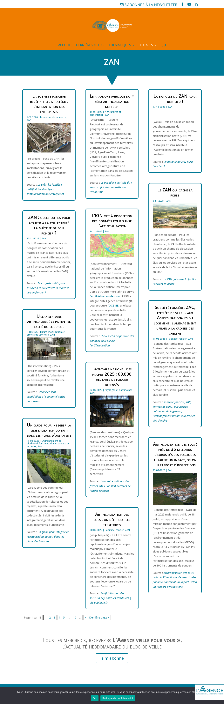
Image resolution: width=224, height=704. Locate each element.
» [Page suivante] (85, 617)
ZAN (29, 120)
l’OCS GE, (113, 305)
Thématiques (120, 45)
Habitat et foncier (114, 530)
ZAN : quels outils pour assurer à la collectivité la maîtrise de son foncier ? (49, 224)
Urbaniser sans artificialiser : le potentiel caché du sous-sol (49, 321)
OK (95, 698)
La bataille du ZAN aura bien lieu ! (174, 98)
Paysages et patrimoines (118, 390)
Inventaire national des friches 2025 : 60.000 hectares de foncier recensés (112, 376)
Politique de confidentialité (117, 698)
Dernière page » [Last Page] (99, 617)
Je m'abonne (112, 658)
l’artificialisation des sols (105, 296)
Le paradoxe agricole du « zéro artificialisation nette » (112, 101)
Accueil (64, 45)
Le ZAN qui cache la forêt (175, 192)
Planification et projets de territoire (45, 333)
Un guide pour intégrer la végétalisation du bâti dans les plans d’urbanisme (49, 430)
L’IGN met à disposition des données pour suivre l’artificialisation (112, 220)
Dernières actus (90, 45)
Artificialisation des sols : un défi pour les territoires (112, 519)
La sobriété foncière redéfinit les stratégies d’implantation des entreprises (49, 103)
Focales (146, 45)
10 (74, 617)
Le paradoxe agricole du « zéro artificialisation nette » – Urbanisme (111, 187)
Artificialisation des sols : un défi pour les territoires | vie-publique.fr (110, 597)
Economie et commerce (53, 117)
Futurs (43, 332)
